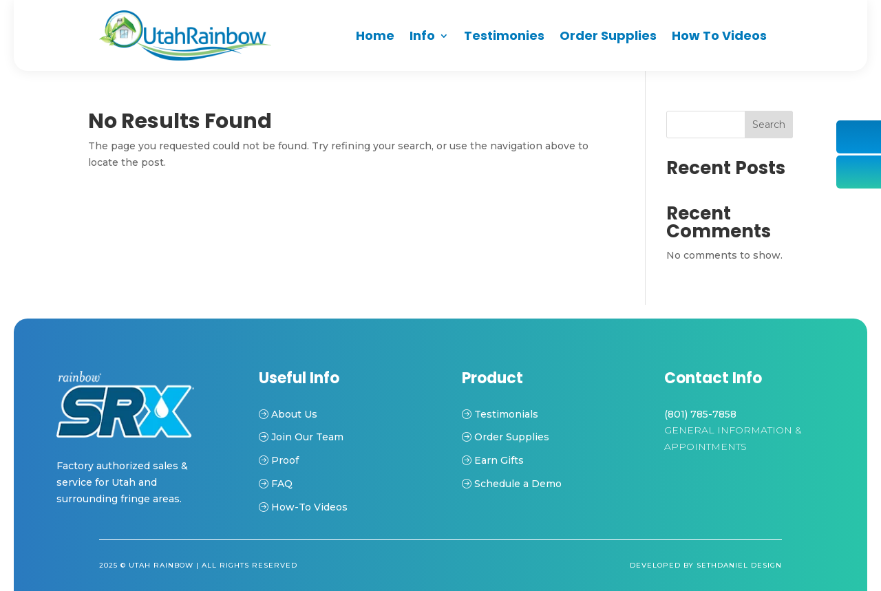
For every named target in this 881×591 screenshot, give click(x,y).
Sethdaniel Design (739, 565)
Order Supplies (608, 35)
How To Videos (719, 35)
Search (768, 124)
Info (422, 35)
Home (375, 35)
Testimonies (504, 35)
